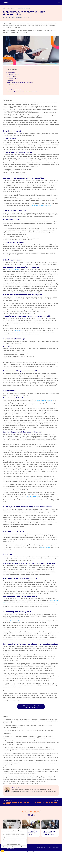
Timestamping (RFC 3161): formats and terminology (30, 832)
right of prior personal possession (41, 205)
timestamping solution (32, 496)
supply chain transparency (44, 400)
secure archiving (45, 547)
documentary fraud (16, 621)
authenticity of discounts (13, 269)
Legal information (41, 847)
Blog (8, 8)
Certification (56, 847)
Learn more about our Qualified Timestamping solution (31, 706)
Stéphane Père (15, 787)
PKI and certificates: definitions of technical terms (49, 832)
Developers (49, 847)
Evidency (5, 8)
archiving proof (18, 330)
